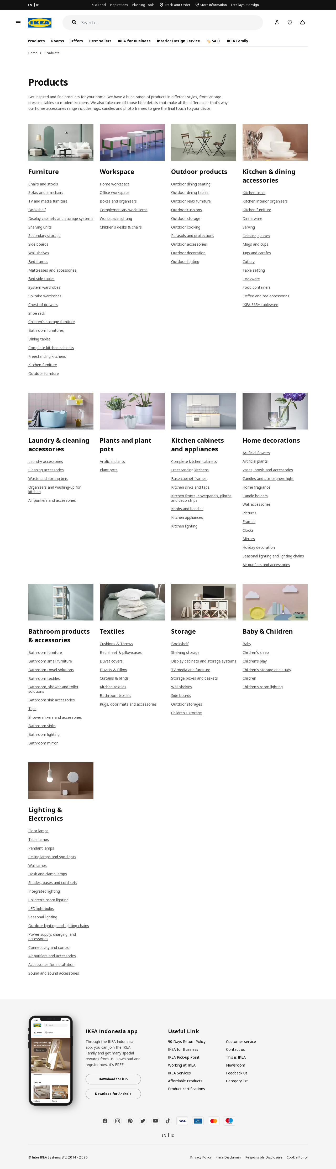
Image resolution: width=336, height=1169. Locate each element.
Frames (249, 521)
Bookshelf (37, 209)
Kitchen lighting (184, 526)
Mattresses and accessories (52, 270)
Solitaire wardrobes (44, 295)
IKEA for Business (134, 40)
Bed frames (38, 261)
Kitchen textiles (113, 686)
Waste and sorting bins (48, 478)
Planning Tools (143, 5)
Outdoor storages (186, 704)
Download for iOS (113, 1079)
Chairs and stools (43, 184)
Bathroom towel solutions (51, 669)
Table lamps (38, 839)
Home (32, 53)
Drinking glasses (256, 235)
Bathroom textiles (44, 678)
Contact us (235, 1049)
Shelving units (40, 227)
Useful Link (183, 1031)
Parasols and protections (192, 235)
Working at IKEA (182, 1065)
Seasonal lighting (42, 916)
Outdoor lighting (185, 261)
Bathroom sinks (42, 725)
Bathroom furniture (45, 652)
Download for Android (113, 1094)
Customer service (241, 1041)
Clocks (248, 530)
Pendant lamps (41, 848)
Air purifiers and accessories (52, 500)
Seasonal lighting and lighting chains (273, 556)
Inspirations (119, 5)
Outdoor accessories (189, 244)
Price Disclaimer (228, 1157)
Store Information (213, 5)
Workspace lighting (116, 218)
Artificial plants (112, 461)
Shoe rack (36, 313)
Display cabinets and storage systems (60, 218)
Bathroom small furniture (50, 661)
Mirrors (249, 538)
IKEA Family (237, 40)
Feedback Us (237, 1072)
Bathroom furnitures (46, 330)
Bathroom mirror (43, 743)
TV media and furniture (190, 669)
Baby (247, 643)
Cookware (251, 278)
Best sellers (100, 40)
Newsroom (235, 1065)
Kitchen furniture (42, 364)
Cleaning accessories (46, 469)
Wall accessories (257, 504)
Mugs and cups (255, 244)
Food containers (257, 287)
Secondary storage (44, 235)
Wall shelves (38, 252)
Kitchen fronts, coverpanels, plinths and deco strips (201, 498)
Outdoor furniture (43, 373)
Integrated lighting (44, 891)
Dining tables (39, 339)
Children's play (255, 661)
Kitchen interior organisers (265, 201)
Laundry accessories (45, 461)
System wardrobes (44, 287)
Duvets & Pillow (113, 669)
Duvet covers (111, 661)
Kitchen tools (254, 192)
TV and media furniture (47, 201)
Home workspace (115, 184)
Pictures (249, 512)
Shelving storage (185, 652)
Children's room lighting (263, 686)
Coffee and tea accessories (266, 295)
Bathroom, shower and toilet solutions (53, 689)
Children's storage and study (267, 669)
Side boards (38, 244)
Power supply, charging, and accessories (52, 936)
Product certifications (186, 1088)
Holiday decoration (259, 547)
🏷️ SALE (213, 40)
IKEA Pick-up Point (184, 1057)
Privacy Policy (201, 1157)
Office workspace (114, 192)
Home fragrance (256, 487)
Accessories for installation (51, 964)
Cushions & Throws (116, 643)
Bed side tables (41, 278)
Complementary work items (124, 209)
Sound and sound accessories (53, 973)
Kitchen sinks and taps (190, 487)
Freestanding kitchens (47, 356)
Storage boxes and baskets (194, 678)
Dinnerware (252, 218)
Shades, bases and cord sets (52, 882)
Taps (32, 708)
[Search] (172, 23)
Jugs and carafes (257, 252)
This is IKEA (236, 1057)
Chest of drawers (43, 304)
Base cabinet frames (189, 478)
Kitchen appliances (187, 517)
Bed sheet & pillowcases (121, 652)
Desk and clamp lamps (47, 873)
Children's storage (186, 712)
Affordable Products (185, 1080)
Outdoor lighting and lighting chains (58, 925)
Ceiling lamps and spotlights (52, 856)
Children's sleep (256, 652)
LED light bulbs (41, 908)
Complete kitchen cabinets (51, 347)
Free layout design (245, 5)
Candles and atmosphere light (268, 478)
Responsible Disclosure (263, 1157)
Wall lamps (37, 865)
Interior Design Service (178, 40)
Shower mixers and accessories (55, 717)
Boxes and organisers (118, 201)
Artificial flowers (256, 452)
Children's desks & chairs (121, 227)
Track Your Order (177, 5)
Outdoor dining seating (191, 184)
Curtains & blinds (114, 678)
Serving (249, 227)
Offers (76, 40)
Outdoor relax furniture (191, 201)
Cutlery (249, 261)
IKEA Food (98, 5)
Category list (237, 1080)
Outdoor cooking (185, 227)
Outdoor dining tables (189, 192)
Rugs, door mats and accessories (128, 704)
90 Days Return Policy (187, 1041)
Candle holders (255, 495)
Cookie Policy (297, 1157)
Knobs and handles (187, 508)
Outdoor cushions (186, 209)
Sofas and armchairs (45, 192)
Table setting (254, 270)
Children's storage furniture (51, 321)
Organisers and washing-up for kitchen (54, 489)
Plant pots (109, 469)
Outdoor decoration (188, 252)
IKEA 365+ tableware (260, 304)
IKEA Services (179, 1072)
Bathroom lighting (44, 734)
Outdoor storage (185, 218)
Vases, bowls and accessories (268, 469)
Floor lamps (38, 830)
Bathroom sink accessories (51, 699)
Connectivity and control (49, 947)
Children (249, 678)
